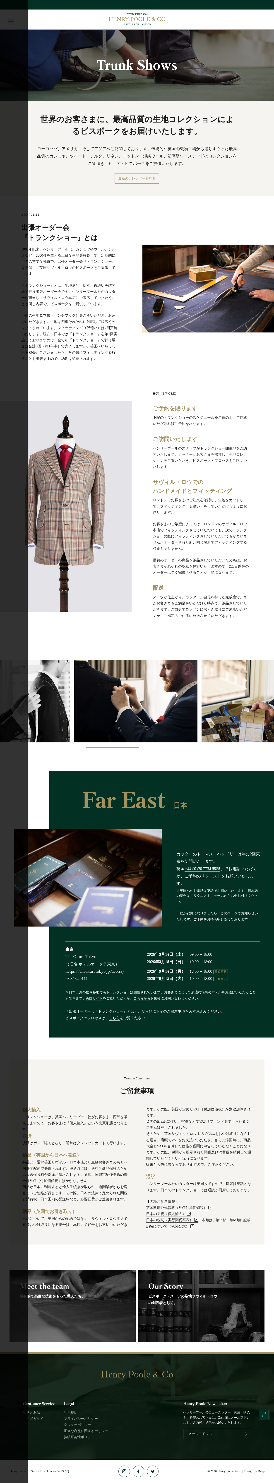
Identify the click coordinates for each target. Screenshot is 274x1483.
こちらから (141, 998)
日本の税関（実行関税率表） (172, 1220)
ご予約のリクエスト (203, 876)
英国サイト (94, 998)
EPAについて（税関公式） (170, 1226)
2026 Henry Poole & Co (225, 1471)
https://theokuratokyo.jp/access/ (94, 971)
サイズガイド (33, 1418)
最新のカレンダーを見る (137, 178)
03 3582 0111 (76, 978)
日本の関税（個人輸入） (168, 1213)
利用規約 (70, 1412)
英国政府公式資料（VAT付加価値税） (179, 1207)
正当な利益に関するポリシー (86, 1431)
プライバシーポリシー (81, 1418)
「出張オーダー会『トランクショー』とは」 (101, 1011)
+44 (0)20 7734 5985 (202, 869)
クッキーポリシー (77, 1425)
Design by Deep (254, 1471)
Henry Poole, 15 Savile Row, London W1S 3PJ (39, 1471)
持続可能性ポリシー (79, 1437)
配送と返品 (31, 1412)
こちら (114, 1018)
